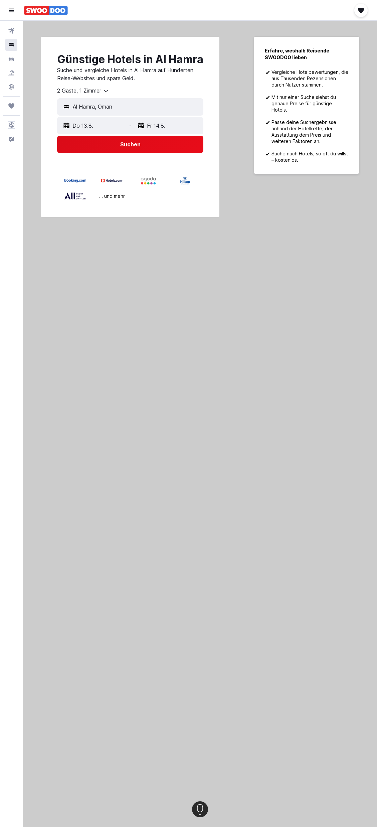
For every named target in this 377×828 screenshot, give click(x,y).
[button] (11, 10)
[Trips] (11, 106)
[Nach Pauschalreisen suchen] (11, 73)
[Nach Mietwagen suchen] (11, 58)
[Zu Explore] (11, 87)
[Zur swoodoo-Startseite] (46, 10)
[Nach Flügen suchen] (11, 30)
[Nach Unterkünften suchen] (11, 44)
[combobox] (83, 91)
